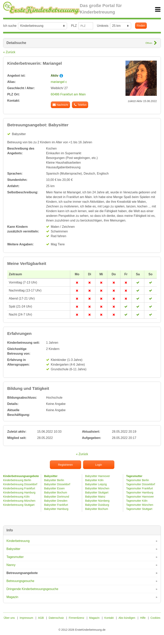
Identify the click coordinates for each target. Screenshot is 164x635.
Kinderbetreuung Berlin (17, 480)
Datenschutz (56, 617)
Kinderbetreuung (18, 541)
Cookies (155, 617)
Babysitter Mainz (95, 496)
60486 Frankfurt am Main (68, 94)
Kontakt (109, 617)
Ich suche (9, 25)
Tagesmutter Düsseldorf (140, 484)
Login (98, 464)
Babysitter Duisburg (97, 504)
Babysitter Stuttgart (96, 492)
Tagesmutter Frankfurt (139, 488)
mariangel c (59, 81)
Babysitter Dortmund (56, 496)
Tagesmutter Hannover (140, 496)
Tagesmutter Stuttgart (139, 508)
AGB (41, 617)
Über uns (9, 617)
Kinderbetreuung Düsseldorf (20, 484)
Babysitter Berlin (54, 480)
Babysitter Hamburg (56, 508)
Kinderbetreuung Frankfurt (19, 488)
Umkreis (102, 25)
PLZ (74, 25)
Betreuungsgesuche (20, 581)
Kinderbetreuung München (19, 500)
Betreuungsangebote (22, 573)
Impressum (26, 617)
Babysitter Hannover (97, 476)
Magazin (12, 597)
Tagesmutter (15, 557)
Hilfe (143, 617)
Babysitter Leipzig (96, 484)
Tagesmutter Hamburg (139, 492)
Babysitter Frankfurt (56, 504)
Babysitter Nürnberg (97, 500)
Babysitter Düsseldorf (57, 484)
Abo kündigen (126, 617)
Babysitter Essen (54, 488)
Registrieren (65, 464)
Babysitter (13, 549)
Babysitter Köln (94, 480)
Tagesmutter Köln (136, 500)
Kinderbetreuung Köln (16, 496)
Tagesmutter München (139, 504)
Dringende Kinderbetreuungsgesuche (32, 589)
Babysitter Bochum (55, 492)
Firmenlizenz (76, 617)
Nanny (10, 565)
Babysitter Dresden (55, 500)
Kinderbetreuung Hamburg (19, 492)
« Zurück (9, 52)
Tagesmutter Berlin (137, 480)
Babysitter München (97, 488)
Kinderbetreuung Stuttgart (18, 504)
